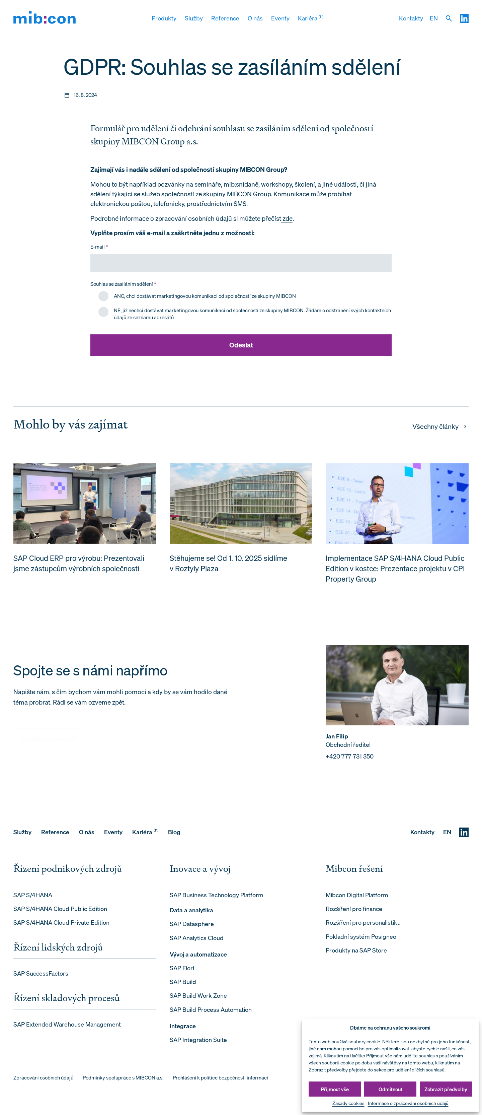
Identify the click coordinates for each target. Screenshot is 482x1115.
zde (287, 218)
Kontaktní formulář (49, 730)
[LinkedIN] (464, 18)
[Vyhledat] (449, 18)
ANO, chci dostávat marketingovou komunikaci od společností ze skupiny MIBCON (205, 295)
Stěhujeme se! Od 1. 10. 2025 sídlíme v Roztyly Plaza (228, 565)
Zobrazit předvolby (445, 1089)
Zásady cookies (348, 1103)
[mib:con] (44, 18)
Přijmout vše (335, 1089)
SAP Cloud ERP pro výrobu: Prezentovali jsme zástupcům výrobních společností (78, 565)
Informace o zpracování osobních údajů (408, 1103)
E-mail (99, 246)
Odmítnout (390, 1089)
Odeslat (241, 344)
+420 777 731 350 (350, 758)
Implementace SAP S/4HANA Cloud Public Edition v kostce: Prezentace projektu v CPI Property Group (395, 570)
